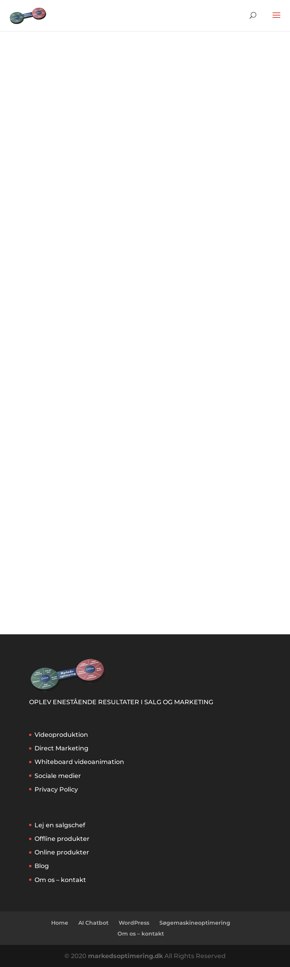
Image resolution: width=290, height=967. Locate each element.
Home (59, 922)
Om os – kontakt (60, 880)
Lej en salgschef (60, 825)
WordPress (134, 922)
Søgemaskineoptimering (194, 922)
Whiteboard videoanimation (79, 762)
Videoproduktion (61, 734)
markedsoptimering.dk (125, 956)
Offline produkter (62, 838)
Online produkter (62, 852)
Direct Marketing (61, 748)
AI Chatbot (93, 922)
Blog (42, 866)
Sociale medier (58, 776)
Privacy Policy (56, 789)
